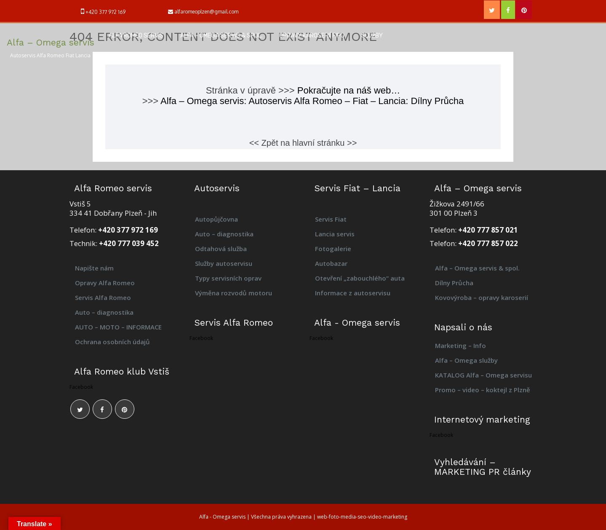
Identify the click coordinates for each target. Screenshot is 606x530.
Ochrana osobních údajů (112, 341)
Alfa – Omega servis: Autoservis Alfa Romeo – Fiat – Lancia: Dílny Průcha (312, 101)
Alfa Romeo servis (136, 35)
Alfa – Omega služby (466, 360)
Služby (372, 35)
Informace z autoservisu (352, 293)
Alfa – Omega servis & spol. (221, 35)
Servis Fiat (331, 219)
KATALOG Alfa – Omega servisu (483, 375)
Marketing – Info (460, 345)
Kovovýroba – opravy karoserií (482, 297)
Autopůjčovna (216, 219)
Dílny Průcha (454, 282)
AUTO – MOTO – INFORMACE (118, 327)
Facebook (81, 387)
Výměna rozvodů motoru (233, 293)
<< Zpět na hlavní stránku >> (303, 142)
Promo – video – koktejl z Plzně (482, 389)
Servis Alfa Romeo (103, 297)
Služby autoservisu (223, 263)
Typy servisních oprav (228, 278)
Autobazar (331, 263)
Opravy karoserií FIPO (311, 35)
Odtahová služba (221, 248)
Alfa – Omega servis (50, 42)
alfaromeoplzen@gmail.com (206, 11)
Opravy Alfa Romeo (105, 282)
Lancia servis (335, 234)
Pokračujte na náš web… (348, 90)
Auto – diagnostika (104, 312)
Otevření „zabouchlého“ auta (360, 278)
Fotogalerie (333, 248)
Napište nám (94, 268)
